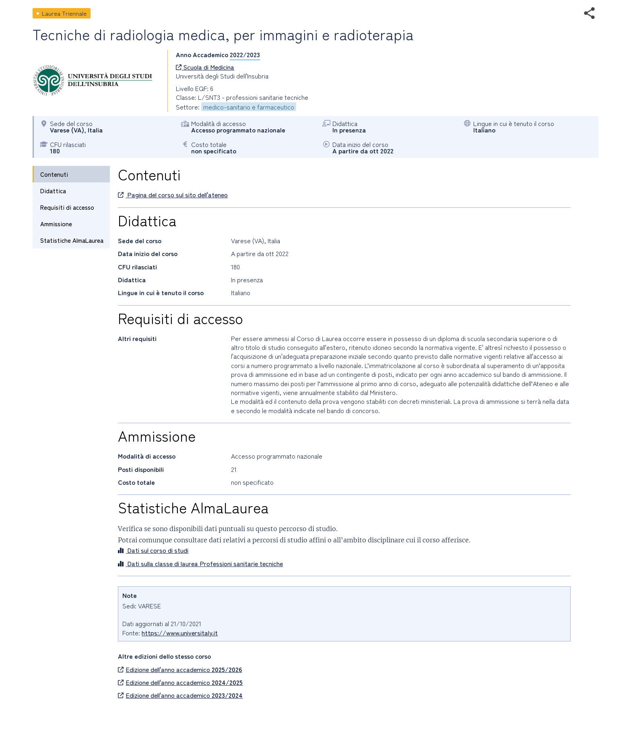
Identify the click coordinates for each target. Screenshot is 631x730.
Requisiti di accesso (67, 207)
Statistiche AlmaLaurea (71, 240)
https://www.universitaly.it (180, 632)
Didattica (53, 190)
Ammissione (56, 223)
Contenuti (54, 174)
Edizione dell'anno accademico (180, 669)
